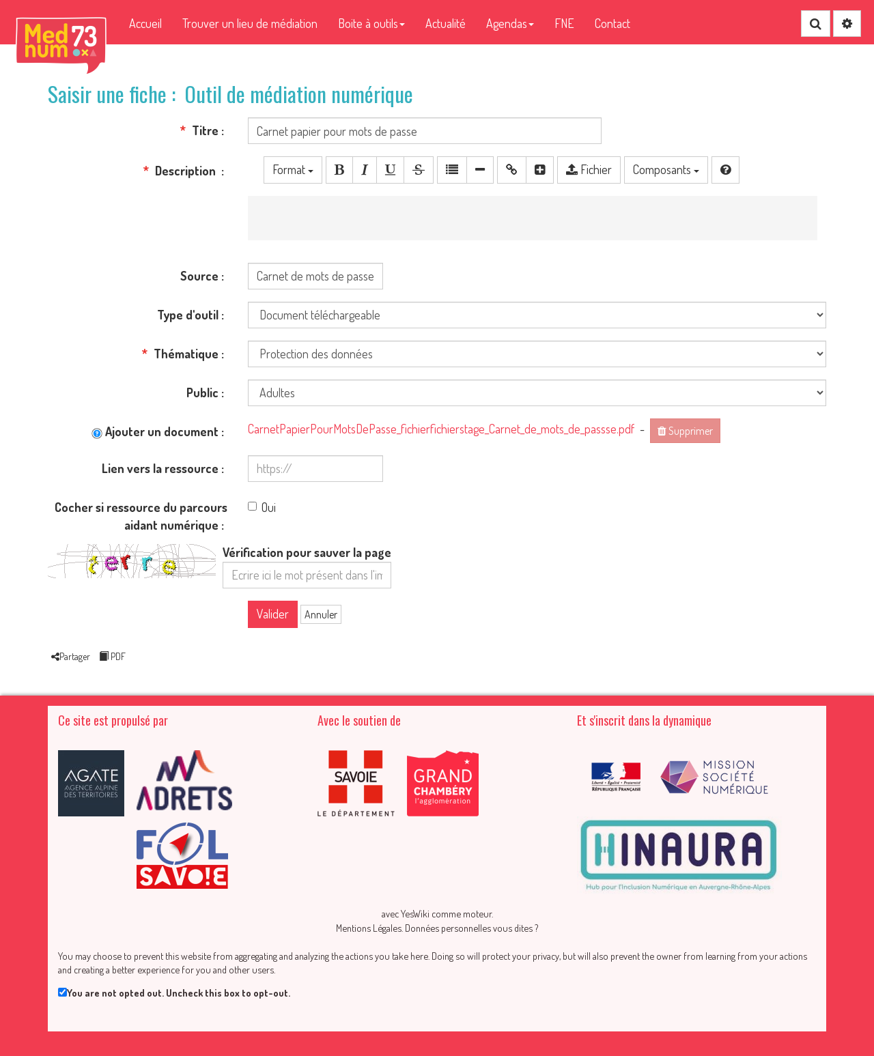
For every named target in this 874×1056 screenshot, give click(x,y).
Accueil (145, 23)
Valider (273, 613)
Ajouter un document (154, 431)
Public (202, 392)
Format (292, 169)
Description (180, 170)
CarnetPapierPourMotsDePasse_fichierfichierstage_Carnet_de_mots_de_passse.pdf (441, 428)
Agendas (510, 23)
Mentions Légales (368, 928)
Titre (199, 130)
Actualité (445, 23)
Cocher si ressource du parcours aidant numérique (141, 516)
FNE (564, 23)
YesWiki (415, 913)
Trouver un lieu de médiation (250, 23)
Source (199, 275)
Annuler (321, 614)
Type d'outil (187, 314)
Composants (666, 169)
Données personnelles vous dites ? (471, 928)
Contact (612, 23)
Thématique (180, 353)
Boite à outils (371, 23)
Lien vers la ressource (160, 468)
